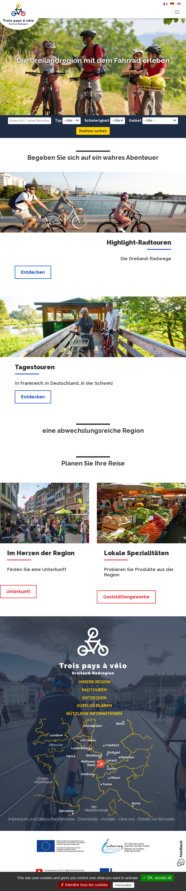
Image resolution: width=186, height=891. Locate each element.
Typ (58, 120)
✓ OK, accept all (157, 878)
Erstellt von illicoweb (158, 819)
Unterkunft (18, 591)
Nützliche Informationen (94, 713)
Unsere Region (94, 682)
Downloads (88, 819)
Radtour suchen (93, 131)
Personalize (123, 885)
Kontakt (108, 819)
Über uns (127, 819)
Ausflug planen (94, 705)
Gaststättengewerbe (126, 596)
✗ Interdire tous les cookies (84, 885)
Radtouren (94, 690)
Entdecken (33, 272)
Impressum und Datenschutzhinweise (41, 819)
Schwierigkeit (97, 120)
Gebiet (135, 120)
